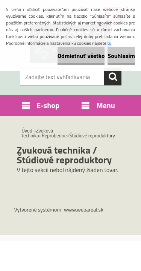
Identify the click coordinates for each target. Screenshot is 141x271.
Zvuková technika (37, 133)
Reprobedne (54, 135)
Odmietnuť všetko (81, 55)
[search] (112, 76)
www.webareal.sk (83, 209)
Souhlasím (121, 55)
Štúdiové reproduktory (92, 135)
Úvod (27, 130)
